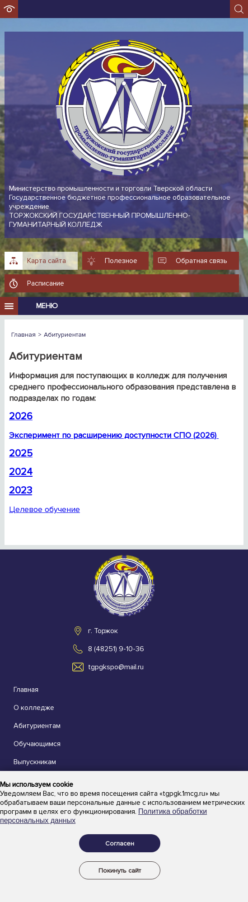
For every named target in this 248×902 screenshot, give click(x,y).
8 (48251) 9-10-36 (116, 648)
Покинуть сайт (119, 870)
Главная (26, 689)
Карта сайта (46, 260)
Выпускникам (35, 761)
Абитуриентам (37, 725)
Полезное (121, 260)
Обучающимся (37, 743)
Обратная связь (201, 260)
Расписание (45, 283)
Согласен (119, 843)
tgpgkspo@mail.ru (116, 667)
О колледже (34, 707)
